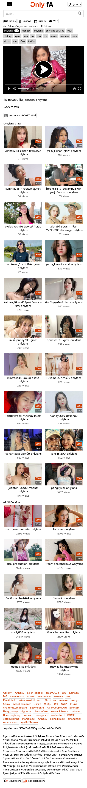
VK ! (55, 21)
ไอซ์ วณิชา (53, 736)
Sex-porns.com (36, 781)
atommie (57, 758)
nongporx (42, 715)
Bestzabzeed (51, 751)
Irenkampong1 (39, 766)
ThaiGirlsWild (12, 770)
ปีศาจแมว (73, 740)
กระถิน (25, 758)
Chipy (6, 704)
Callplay (41, 770)
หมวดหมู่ (42, 21)
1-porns (32, 773)
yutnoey (24, 762)
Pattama (58, 696)
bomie (55, 762)
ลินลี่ (54, 747)
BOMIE (31, 696)
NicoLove (50, 700)
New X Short (10, 722)
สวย (39, 36)
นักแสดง (27, 21)
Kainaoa (74, 693)
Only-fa (44, 773)
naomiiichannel (60, 711)
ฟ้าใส (46, 758)
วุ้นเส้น (29, 747)
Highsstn (26, 711)
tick (63, 740)
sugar (24, 740)
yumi (7, 758)
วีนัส (55, 740)
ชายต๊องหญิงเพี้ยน (32, 755)
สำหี (45, 36)
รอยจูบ (74, 700)
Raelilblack (9, 700)
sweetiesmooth (22, 704)
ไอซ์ (5, 696)
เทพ (15, 41)
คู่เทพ (18, 36)
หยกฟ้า (80, 736)
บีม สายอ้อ (67, 736)
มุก (73, 770)
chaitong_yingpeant (15, 708)
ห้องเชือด (10, 744)
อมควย (53, 36)
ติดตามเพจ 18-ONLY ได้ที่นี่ (22, 115)
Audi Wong (11, 740)
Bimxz (37, 704)
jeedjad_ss (11, 773)
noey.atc (28, 715)
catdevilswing (11, 719)
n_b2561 (23, 766)
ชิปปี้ (46, 747)
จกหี (26, 36)
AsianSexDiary (70, 751)
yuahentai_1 (57, 715)
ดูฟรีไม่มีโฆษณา (29, 722)
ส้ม (32, 36)
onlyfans (11, 30)
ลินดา (16, 758)
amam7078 (52, 693)
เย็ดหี (22, 41)
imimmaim (71, 758)
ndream (76, 711)
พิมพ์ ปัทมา (51, 755)
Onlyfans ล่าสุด (12, 124)
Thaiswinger (71, 766)
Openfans (28, 770)
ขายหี (69, 30)
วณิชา (64, 704)
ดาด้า (20, 747)
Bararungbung (11, 715)
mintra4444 (44, 696)
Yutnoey (19, 693)
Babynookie (17, 696)
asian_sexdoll (35, 693)
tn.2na (73, 704)
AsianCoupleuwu (57, 708)
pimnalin (74, 708)
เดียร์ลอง (35, 751)
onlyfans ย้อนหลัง (55, 30)
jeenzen (26, 30)
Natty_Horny (10, 711)
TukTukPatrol (12, 755)
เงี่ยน (74, 36)
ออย (64, 693)
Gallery (7, 693)
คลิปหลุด (8, 36)
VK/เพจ (55, 773)
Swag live (55, 766)
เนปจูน (12, 766)
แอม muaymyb (40, 762)
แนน (79, 770)
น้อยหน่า (36, 758)
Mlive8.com (15, 781)
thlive (79, 744)
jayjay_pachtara (48, 744)
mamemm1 (28, 719)
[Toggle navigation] (10, 4)
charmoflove (41, 711)
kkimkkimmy (57, 719)
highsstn (10, 747)
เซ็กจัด (7, 41)
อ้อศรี (38, 747)
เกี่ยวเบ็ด (64, 36)
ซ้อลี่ (66, 770)
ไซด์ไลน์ (12, 21)
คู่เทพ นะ (77, 4)
